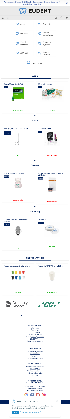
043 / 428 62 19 (36, 350)
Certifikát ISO (35, 371)
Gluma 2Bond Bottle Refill (14, 84)
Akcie (20, 24)
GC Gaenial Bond (44, 129)
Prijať (15, 412)
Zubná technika (21, 43)
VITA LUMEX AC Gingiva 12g (14, 173)
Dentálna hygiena (44, 43)
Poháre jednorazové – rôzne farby (17, 266)
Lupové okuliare (44, 53)
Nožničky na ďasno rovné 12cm (16, 129)
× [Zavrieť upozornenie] (67, 3)
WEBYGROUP (56, 417)
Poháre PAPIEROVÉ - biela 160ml (50, 266)
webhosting (41, 417)
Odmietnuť (35, 412)
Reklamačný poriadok (35, 388)
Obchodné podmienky (35, 386)
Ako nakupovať (35, 384)
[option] (18, 97)
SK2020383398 (37, 356)
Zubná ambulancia (45, 33)
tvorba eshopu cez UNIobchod (28, 417)
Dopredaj (45, 24)
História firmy (35, 369)
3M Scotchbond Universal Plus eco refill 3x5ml (51, 174)
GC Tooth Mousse (45, 84)
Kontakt (35, 390)
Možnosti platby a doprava (35, 381)
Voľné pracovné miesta (35, 373)
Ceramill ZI (42, 220)
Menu (5, 18)
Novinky (21, 33)
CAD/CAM (22, 53)
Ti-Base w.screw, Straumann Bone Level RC (17, 220)
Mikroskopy (34, 62)
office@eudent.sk (37, 352)
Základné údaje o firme (35, 367)
